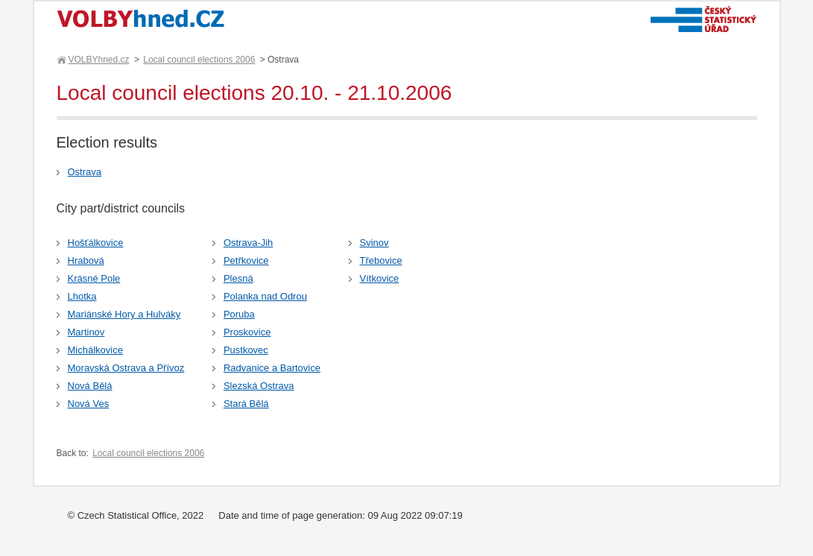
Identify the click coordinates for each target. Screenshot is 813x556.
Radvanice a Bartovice (272, 367)
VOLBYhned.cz (98, 59)
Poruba (239, 314)
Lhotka (82, 296)
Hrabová (86, 260)
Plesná (238, 278)
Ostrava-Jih (248, 242)
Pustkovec (246, 350)
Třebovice (381, 260)
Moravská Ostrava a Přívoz (126, 367)
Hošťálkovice (96, 242)
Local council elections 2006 (199, 59)
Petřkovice (246, 260)
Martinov (86, 332)
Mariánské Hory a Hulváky (124, 314)
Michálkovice (95, 350)
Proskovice (247, 332)
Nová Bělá (90, 385)
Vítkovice (379, 278)
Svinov (374, 242)
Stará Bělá (246, 403)
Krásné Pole (94, 278)
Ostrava (85, 171)
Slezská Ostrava (259, 385)
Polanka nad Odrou (265, 296)
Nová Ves (89, 403)
